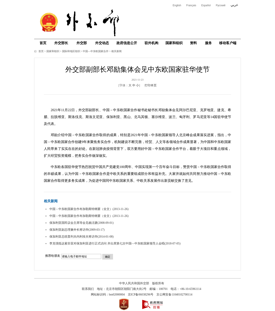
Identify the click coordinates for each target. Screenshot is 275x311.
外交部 (81, 43)
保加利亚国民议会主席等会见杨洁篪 (73, 222)
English (177, 5)
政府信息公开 (126, 43)
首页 (43, 43)
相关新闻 (116, 51)
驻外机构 (151, 43)
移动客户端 (227, 43)
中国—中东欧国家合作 (95, 51)
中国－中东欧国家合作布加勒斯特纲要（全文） (81, 209)
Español (206, 5)
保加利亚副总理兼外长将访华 (69, 229)
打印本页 (151, 85)
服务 (208, 43)
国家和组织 (174, 43)
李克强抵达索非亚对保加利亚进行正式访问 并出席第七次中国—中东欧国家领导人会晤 (107, 243)
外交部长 (61, 43)
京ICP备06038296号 (141, 294)
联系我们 (88, 289)
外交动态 (102, 43)
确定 (107, 256)
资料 (193, 43)
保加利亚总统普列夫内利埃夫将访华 (73, 236)
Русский (220, 5)
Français (191, 5)
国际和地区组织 (71, 51)
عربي (234, 5)
